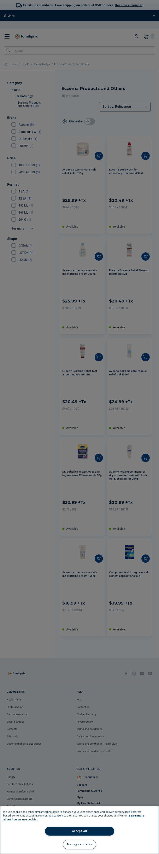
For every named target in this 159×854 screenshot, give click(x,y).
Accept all (79, 831)
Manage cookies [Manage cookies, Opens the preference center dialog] (79, 844)
